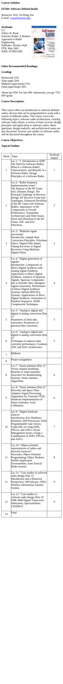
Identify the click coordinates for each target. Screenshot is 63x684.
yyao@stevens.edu (20, 18)
